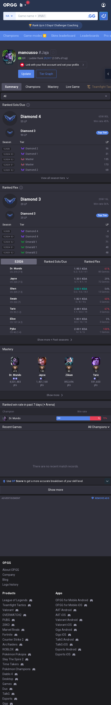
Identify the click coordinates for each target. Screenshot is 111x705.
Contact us (9, 653)
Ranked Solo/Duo (55, 261)
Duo (5, 598)
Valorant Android (67, 529)
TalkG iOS (62, 554)
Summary (11, 86)
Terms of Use (11, 639)
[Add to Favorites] (53, 52)
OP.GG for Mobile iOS (69, 515)
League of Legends (14, 510)
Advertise (62, 639)
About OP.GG (10, 479)
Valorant (8, 520)
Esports (7, 608)
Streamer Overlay (14, 618)
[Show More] (23, 5)
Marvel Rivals (11, 539)
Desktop (7, 589)
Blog (5, 489)
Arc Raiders (10, 554)
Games (7, 593)
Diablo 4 (7, 584)
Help (5, 643)
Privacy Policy (12, 634)
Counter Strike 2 (13, 549)
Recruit (60, 643)
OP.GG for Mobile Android (72, 510)
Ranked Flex (92, 261)
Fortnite (7, 544)
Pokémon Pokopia (14, 564)
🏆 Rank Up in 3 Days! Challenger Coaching (60, 25)
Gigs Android (64, 539)
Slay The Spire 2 (13, 569)
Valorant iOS (64, 534)
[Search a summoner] (91, 16)
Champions (11, 36)
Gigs (5, 613)
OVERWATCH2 (11, 524)
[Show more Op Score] (107, 391)
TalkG (6, 603)
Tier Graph (46, 74)
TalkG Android (65, 549)
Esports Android (66, 559)
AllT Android (64, 520)
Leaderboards (89, 36)
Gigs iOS (61, 544)
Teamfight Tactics (14, 515)
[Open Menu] (103, 5)
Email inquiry (10, 648)
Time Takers (10, 574)
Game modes (35, 36)
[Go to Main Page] (10, 5)
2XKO (6, 534)
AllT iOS (61, 524)
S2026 (19, 261)
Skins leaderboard (63, 36)
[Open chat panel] (108, 74)
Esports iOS (63, 564)
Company (8, 484)
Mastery (53, 86)
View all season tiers (55, 178)
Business (61, 634)
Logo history (10, 494)
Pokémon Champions (16, 579)
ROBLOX (8, 559)
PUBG (6, 529)
